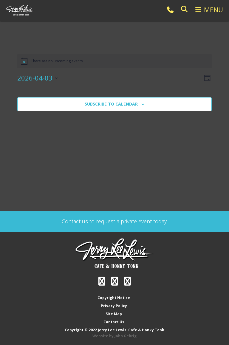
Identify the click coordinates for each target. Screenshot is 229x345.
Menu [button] (213, 9)
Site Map (114, 313)
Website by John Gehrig (114, 335)
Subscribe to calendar (111, 104)
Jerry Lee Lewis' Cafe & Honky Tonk (21, 10)
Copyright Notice (114, 297)
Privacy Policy (114, 305)
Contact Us (113, 321)
